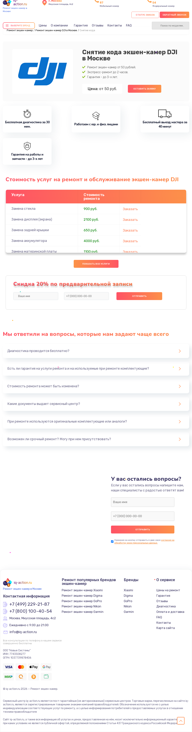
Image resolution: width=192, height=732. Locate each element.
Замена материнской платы (34, 251)
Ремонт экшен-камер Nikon (81, 606)
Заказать (130, 209)
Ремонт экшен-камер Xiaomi (82, 590)
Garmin (129, 612)
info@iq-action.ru (23, 632)
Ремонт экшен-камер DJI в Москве (56, 30)
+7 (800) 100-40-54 (30, 611)
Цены (43, 25)
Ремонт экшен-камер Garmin (83, 612)
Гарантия (81, 25)
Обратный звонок (174, 15)
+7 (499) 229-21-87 (29, 604)
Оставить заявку (144, 88)
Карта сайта (165, 628)
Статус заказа (145, 15)
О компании (59, 25)
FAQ (129, 25)
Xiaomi (128, 590)
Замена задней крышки (30, 230)
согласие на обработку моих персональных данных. (144, 541)
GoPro (128, 601)
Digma (128, 595)
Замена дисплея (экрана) (31, 219)
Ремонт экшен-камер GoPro (82, 601)
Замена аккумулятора (29, 241)
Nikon (128, 606)
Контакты (114, 25)
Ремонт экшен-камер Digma (82, 595)
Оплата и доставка (170, 612)
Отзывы (97, 25)
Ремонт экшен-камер (20, 30)
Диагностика (166, 606)
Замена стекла (23, 209)
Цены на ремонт (168, 590)
